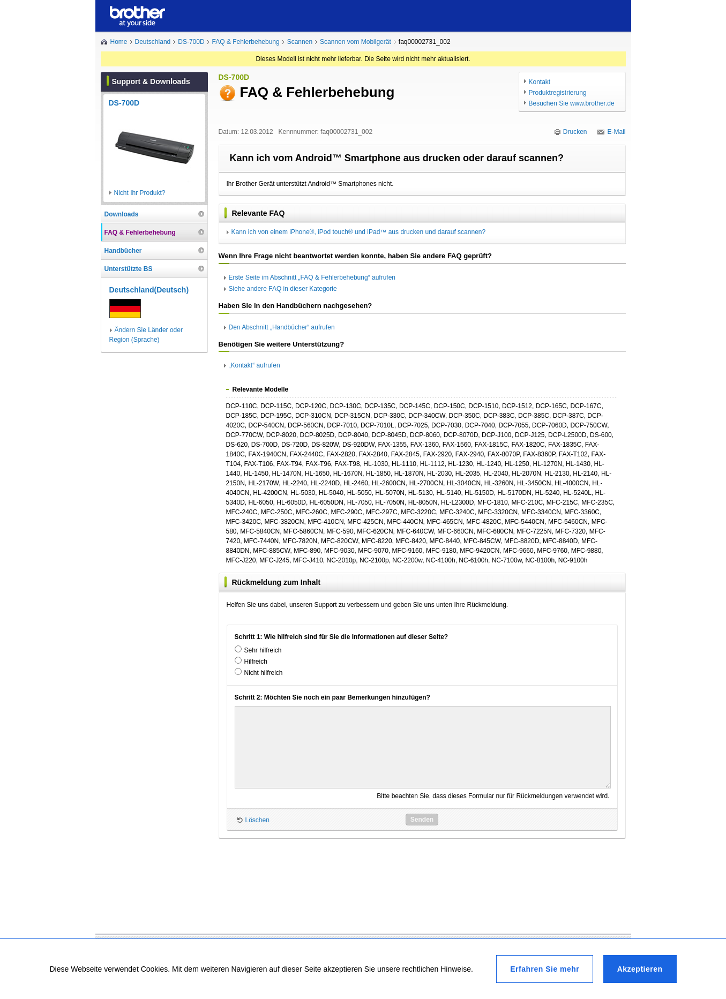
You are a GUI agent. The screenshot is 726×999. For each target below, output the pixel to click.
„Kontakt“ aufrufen (254, 365)
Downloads (121, 214)
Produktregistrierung (558, 92)
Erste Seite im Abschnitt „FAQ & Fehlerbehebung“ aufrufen (312, 277)
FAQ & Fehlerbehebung (246, 42)
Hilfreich (255, 661)
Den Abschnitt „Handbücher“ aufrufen (282, 327)
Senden (421, 819)
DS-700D (191, 42)
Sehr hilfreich (263, 650)
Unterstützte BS (128, 269)
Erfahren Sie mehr (544, 969)
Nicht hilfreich (263, 673)
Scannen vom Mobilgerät (355, 42)
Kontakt (540, 82)
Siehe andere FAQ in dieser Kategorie (283, 288)
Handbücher (123, 250)
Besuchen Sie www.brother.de (572, 103)
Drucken (575, 132)
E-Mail (616, 132)
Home (119, 42)
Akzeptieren (640, 969)
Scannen (299, 42)
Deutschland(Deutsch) (149, 290)
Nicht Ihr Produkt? (140, 193)
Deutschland (153, 42)
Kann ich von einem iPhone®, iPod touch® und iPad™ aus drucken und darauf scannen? (358, 232)
